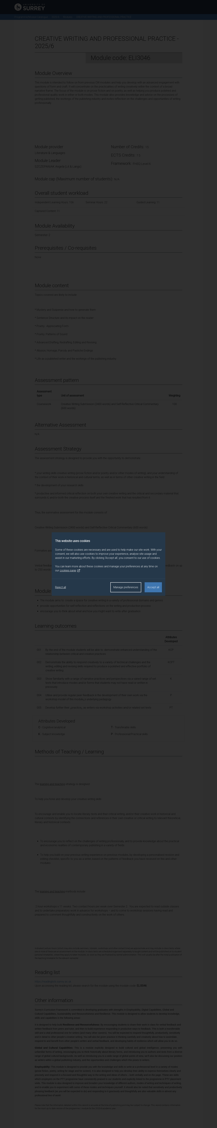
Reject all (60, 587)
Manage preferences (125, 587)
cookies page (70, 570)
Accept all (153, 587)
